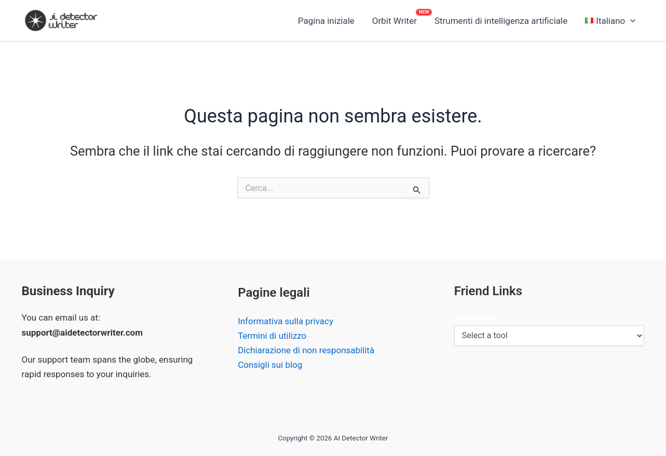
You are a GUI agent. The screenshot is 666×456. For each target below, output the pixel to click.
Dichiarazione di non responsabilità (306, 351)
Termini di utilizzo (272, 336)
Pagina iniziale (326, 21)
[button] (610, 21)
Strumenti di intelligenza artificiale (500, 21)
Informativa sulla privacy (285, 321)
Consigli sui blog (270, 365)
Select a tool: (475, 318)
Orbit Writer (394, 21)
